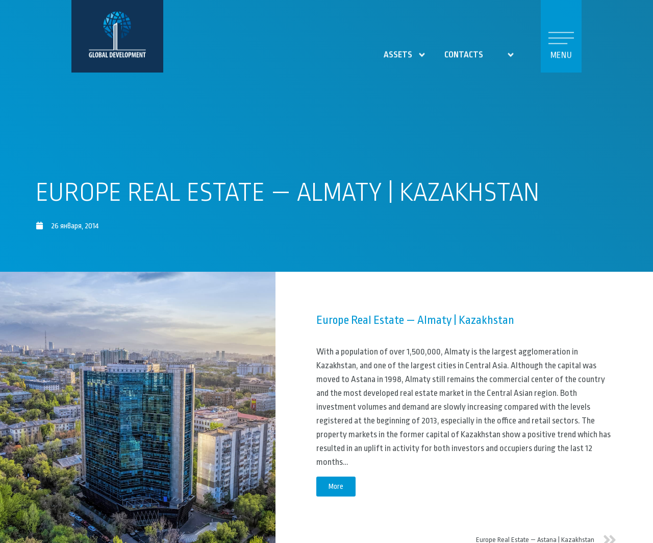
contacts (463, 51)
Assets (405, 51)
